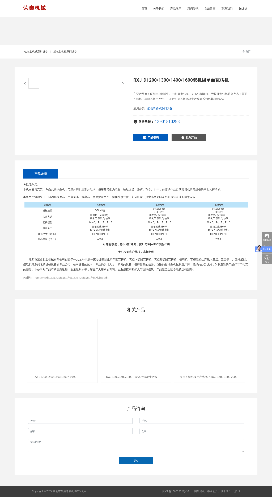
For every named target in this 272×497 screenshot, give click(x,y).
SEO (228, 491)
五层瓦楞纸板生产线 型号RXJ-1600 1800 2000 (208, 376)
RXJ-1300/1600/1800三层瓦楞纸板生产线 (131, 376)
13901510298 (167, 121)
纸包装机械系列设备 (69, 51)
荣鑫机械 (34, 8)
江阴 (221, 491)
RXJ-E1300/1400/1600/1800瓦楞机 (54, 376)
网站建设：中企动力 (206, 491)
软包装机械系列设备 (37, 51)
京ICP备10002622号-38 (175, 491)
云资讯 (236, 491)
